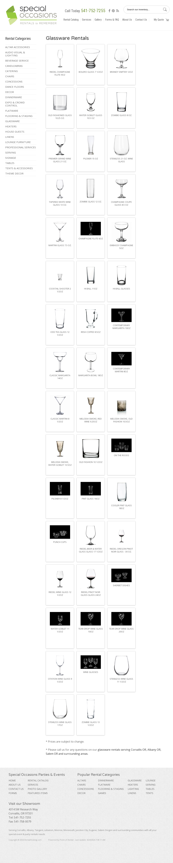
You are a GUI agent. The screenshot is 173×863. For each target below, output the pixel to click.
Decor (9, 92)
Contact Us (141, 19)
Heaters (11, 126)
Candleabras (14, 65)
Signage (10, 157)
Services (86, 19)
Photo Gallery (37, 788)
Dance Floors (14, 86)
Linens (9, 136)
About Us (127, 19)
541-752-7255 (93, 10)
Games (102, 793)
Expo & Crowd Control (15, 104)
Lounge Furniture (18, 142)
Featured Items (38, 793)
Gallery (98, 19)
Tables (9, 163)
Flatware (11, 110)
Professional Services (20, 147)
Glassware (12, 121)
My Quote (161, 19)
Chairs (9, 76)
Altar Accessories (17, 47)
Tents (149, 793)
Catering (11, 71)
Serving (10, 152)
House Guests (14, 131)
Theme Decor (14, 173)
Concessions (13, 81)
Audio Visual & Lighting (15, 54)
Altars (81, 780)
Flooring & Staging (18, 116)
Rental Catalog (71, 19)
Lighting (133, 788)
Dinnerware (13, 97)
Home (12, 780)
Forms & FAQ (112, 19)
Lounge (150, 780)
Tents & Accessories (19, 168)
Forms (13, 793)
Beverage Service (17, 60)
